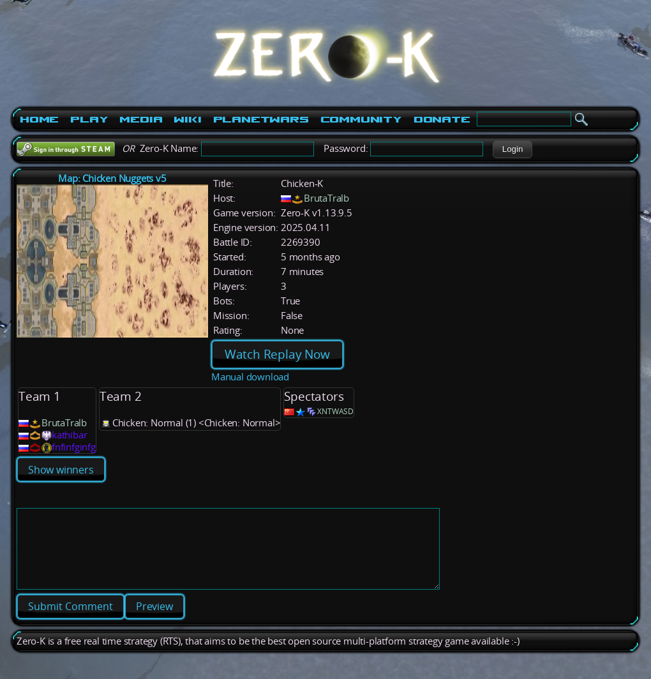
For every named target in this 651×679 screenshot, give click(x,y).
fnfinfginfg (74, 447)
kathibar (69, 435)
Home (39, 119)
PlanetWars (261, 119)
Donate (442, 119)
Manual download (250, 377)
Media (140, 119)
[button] (512, 149)
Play (89, 119)
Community (361, 119)
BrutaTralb (326, 198)
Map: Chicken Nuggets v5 (112, 178)
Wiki (187, 119)
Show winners (61, 470)
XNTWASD (335, 411)
